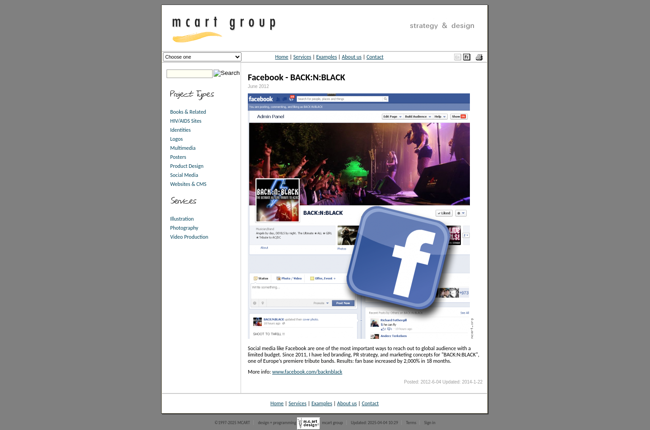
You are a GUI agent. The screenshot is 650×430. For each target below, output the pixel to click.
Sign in (430, 422)
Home (281, 57)
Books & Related (188, 112)
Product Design (187, 166)
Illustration (182, 219)
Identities (180, 130)
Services (302, 57)
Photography (184, 228)
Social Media (184, 175)
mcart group (332, 422)
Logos (176, 139)
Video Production (189, 237)
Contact (375, 57)
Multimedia (182, 148)
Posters (178, 157)
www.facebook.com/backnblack (307, 372)
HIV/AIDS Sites (185, 121)
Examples (326, 57)
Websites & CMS (188, 184)
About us (352, 57)
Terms (411, 422)
